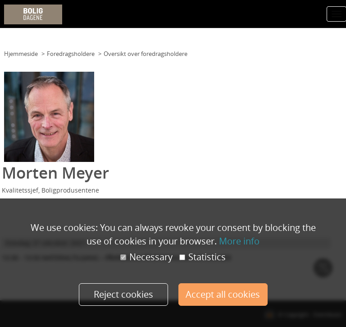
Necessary (146, 257)
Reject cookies (123, 294)
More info (239, 241)
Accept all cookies (223, 294)
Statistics (202, 257)
